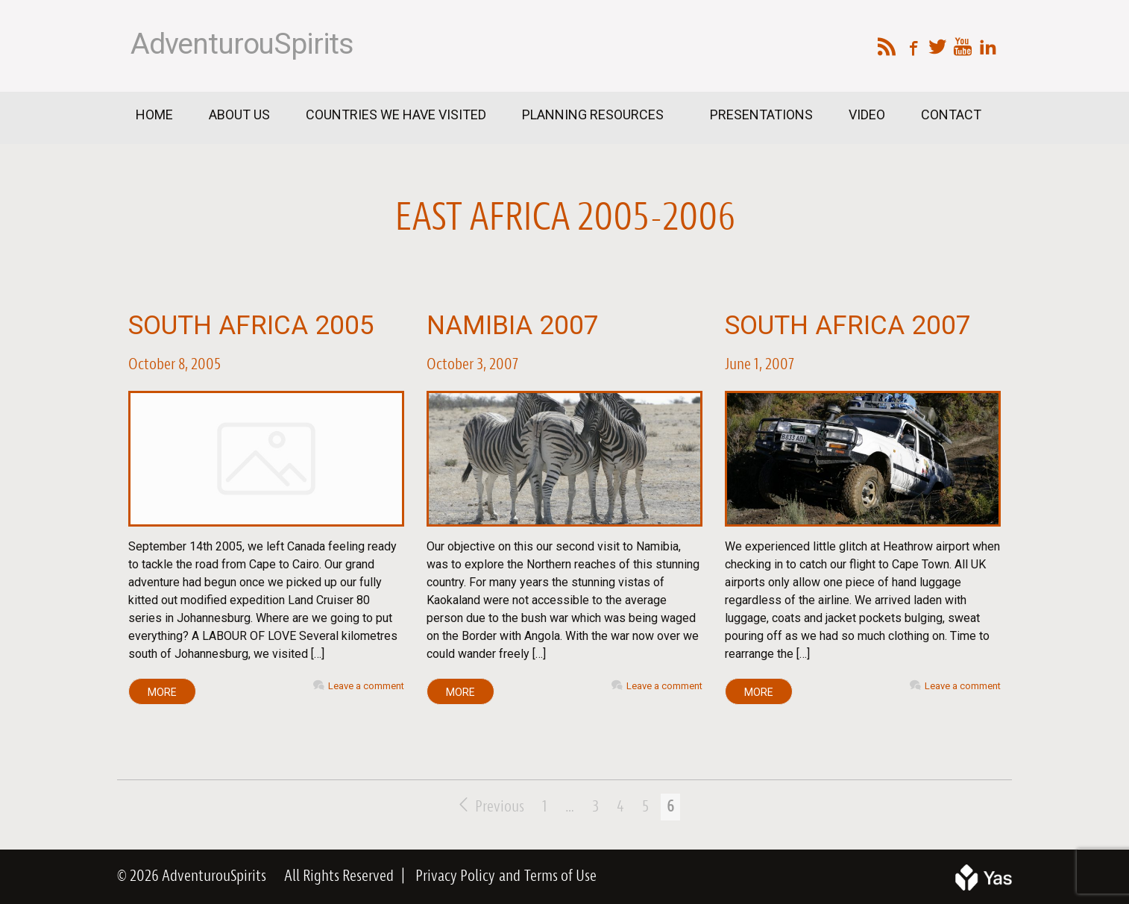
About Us (239, 114)
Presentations (761, 114)
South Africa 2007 (848, 325)
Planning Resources (594, 114)
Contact (951, 114)
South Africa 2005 (251, 325)
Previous (491, 807)
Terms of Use (560, 876)
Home (154, 114)
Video (867, 114)
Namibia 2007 (513, 325)
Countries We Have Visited (396, 114)
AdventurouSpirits (241, 44)
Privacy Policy (455, 876)
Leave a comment (366, 685)
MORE (162, 692)
